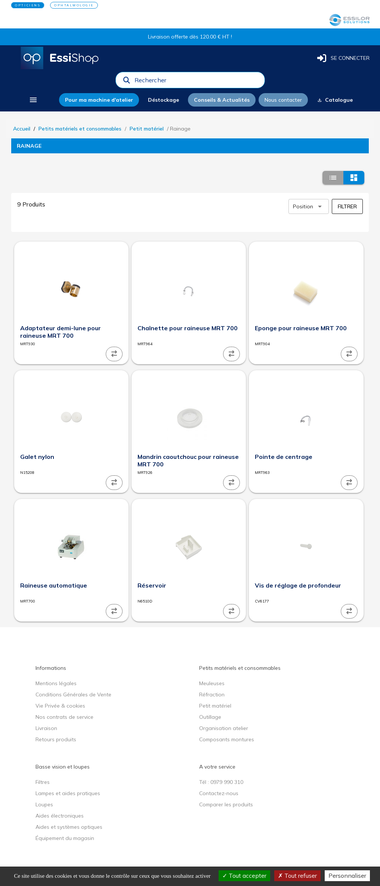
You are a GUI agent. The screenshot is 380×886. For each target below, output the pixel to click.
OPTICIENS (27, 5)
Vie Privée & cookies (60, 705)
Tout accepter (244, 875)
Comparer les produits (226, 804)
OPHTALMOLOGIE (74, 5)
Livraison (46, 728)
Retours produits (55, 739)
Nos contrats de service (64, 717)
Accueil (21, 128)
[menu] (33, 99)
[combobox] (197, 81)
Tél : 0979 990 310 (221, 782)
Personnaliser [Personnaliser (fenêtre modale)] (347, 875)
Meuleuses (212, 683)
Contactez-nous (218, 793)
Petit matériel (147, 128)
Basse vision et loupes (62, 766)
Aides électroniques (59, 815)
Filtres (42, 782)
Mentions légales (56, 683)
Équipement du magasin (64, 838)
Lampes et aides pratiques (67, 793)
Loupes (44, 804)
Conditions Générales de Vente (73, 694)
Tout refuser (297, 875)
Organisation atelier (223, 728)
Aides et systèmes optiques (68, 827)
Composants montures (226, 739)
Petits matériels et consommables (79, 128)
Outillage (210, 717)
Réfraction (212, 694)
